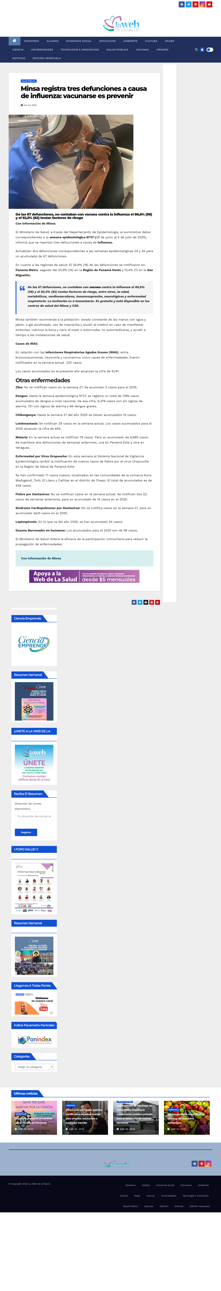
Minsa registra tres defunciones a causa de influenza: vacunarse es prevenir (84, 92)
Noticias (18, 58)
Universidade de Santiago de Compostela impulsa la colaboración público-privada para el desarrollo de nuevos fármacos (135, 1114)
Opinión (162, 49)
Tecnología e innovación (80, 49)
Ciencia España (125, 1101)
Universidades (42, 49)
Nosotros (31, 41)
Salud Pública (117, 49)
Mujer (169, 41)
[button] (196, 49)
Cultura (151, 41)
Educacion (107, 41)
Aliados (53, 41)
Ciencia (17, 49)
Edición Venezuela (47, 58)
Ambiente (130, 41)
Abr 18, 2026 (76, 1129)
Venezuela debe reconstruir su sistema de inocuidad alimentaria (186, 1118)
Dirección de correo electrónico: (34, 811)
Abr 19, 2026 (25, 1129)
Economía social (79, 41)
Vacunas (142, 49)
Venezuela (173, 1110)
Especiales (21, 1114)
